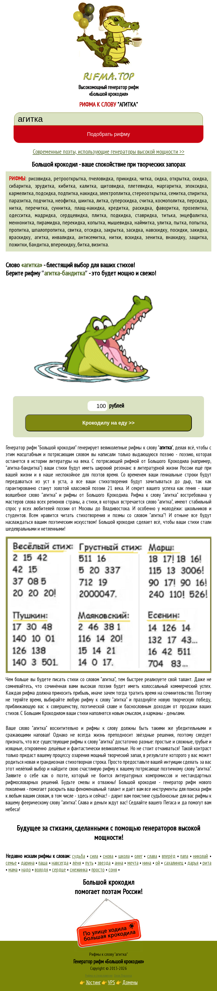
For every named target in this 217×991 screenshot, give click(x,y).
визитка (100, 244)
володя (41, 869)
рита (207, 862)
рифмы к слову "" (151, 447)
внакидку (175, 237)
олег (138, 856)
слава (152, 856)
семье (11, 862)
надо (26, 869)
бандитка (39, 244)
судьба (78, 856)
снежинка (79, 869)
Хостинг (93, 982)
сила (94, 856)
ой (157, 862)
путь (89, 862)
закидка (198, 229)
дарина (27, 862)
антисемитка (91, 237)
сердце (59, 869)
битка (83, 244)
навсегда (60, 862)
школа (124, 856)
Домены (130, 982)
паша (42, 862)
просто (98, 869)
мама (13, 869)
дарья (192, 862)
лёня (77, 862)
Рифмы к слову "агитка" (108, 954)
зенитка (154, 237)
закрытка (113, 229)
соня (112, 869)
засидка (134, 229)
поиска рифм (199, 788)
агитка (41, 237)
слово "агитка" (159, 501)
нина (146, 862)
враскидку (20, 237)
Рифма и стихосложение (98, 975)
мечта (132, 862)
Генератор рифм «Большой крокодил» (108, 961)
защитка (198, 237)
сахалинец (173, 862)
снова (108, 856)
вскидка (133, 237)
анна (119, 862)
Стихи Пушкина (123, 975)
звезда (103, 862)
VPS (111, 982)
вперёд (168, 856)
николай (200, 856)
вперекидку (63, 244)
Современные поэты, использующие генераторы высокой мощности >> (109, 151)
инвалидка (63, 237)
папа (184, 856)
